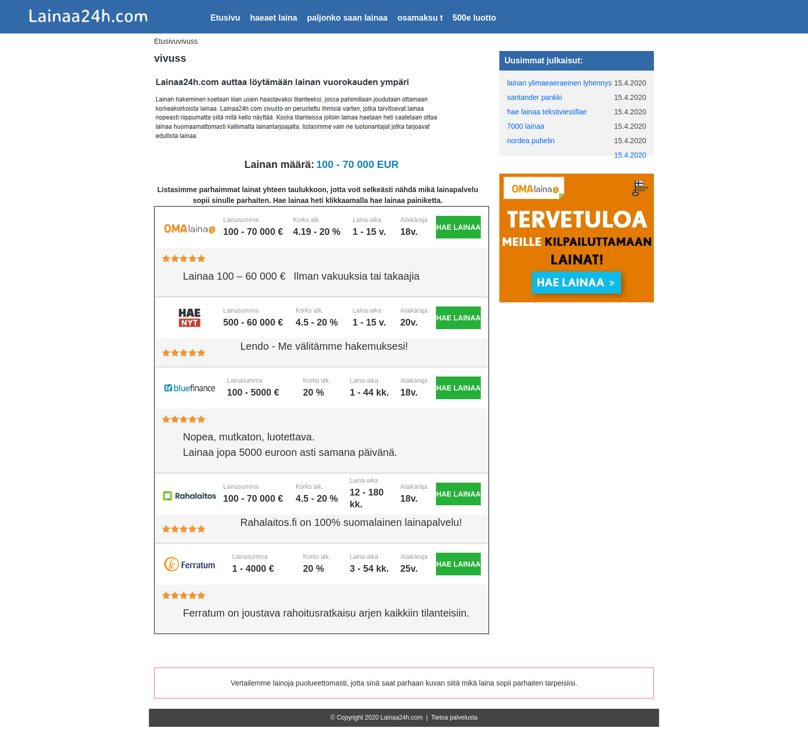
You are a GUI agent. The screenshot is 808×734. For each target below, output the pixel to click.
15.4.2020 (630, 155)
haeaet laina (273, 17)
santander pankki (534, 97)
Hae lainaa (458, 227)
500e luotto (474, 17)
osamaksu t (420, 17)
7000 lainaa (525, 126)
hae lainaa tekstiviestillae (547, 112)
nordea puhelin (531, 140)
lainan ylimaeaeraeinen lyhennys (559, 83)
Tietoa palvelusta (454, 717)
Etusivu (225, 17)
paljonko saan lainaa (347, 17)
